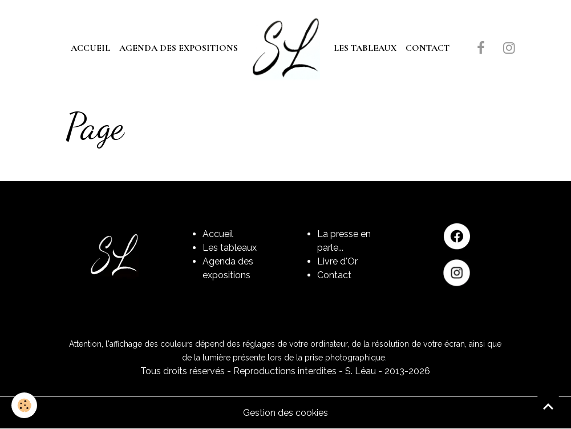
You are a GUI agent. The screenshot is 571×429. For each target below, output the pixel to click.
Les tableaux (365, 48)
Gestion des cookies (285, 412)
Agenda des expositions (178, 48)
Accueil (90, 48)
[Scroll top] (548, 406)
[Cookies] (24, 405)
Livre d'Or (337, 261)
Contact (427, 48)
